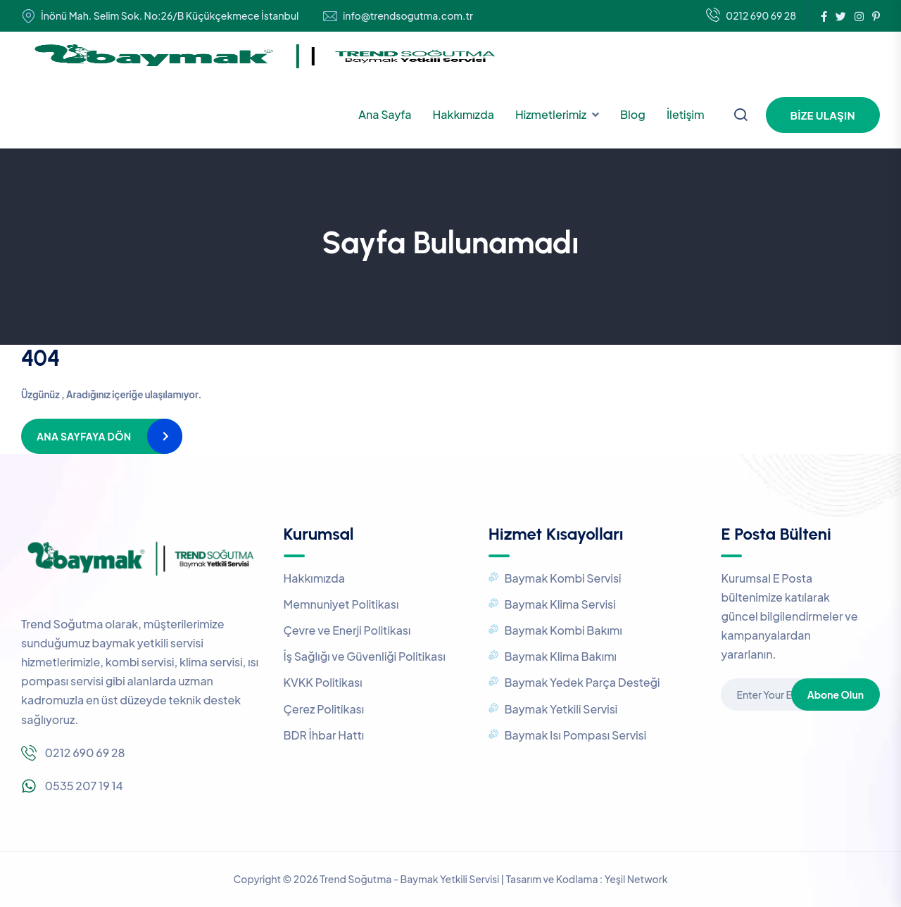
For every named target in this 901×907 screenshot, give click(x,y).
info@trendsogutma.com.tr (408, 16)
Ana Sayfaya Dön (84, 436)
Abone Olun (835, 694)
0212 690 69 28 (751, 16)
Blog (632, 114)
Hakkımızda (463, 114)
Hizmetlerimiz (550, 114)
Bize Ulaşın (822, 115)
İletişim (686, 114)
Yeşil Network (636, 879)
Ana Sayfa (384, 114)
